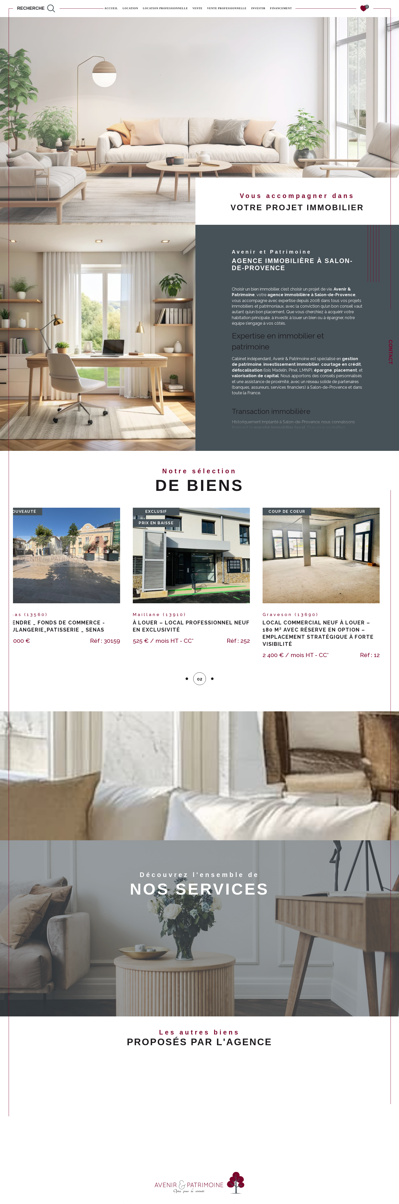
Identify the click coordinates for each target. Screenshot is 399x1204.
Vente (197, 8)
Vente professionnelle (227, 8)
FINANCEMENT (281, 8)
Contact (390, 352)
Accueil (111, 8)
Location (130, 8)
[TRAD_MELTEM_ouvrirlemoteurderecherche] (36, 8)
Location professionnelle (165, 8)
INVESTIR (258, 8)
